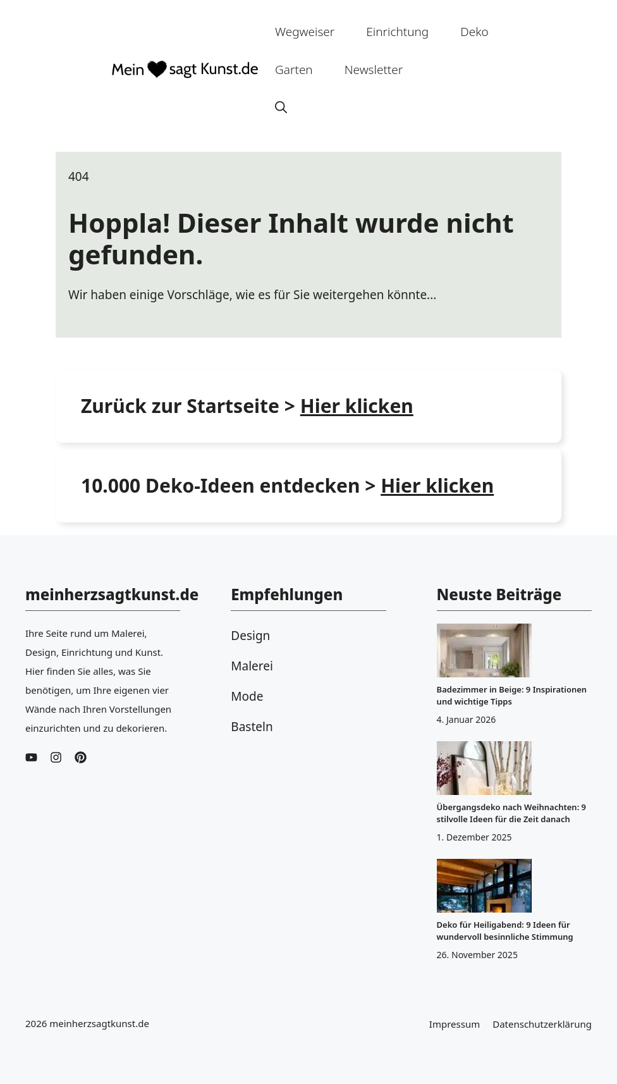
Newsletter (374, 69)
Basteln (251, 726)
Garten (294, 69)
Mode (247, 696)
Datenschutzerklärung (542, 1024)
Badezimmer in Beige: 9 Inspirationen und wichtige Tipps (512, 695)
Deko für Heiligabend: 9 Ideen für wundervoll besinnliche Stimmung (505, 930)
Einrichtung (397, 31)
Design (250, 635)
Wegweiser (304, 31)
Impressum (454, 1024)
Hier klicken (437, 485)
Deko (474, 31)
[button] (281, 107)
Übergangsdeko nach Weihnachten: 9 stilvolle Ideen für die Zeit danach (511, 813)
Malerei (252, 666)
